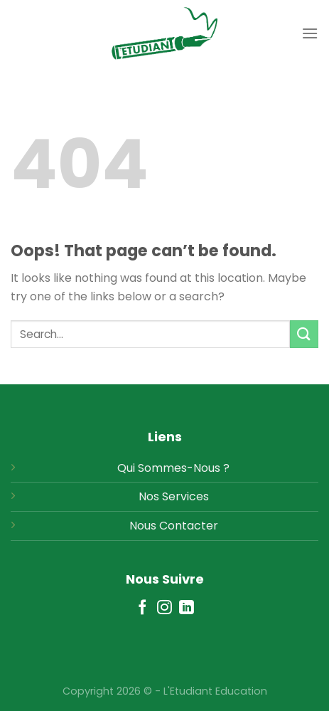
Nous (142, 525)
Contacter (188, 525)
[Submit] (304, 334)
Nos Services (174, 496)
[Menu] (309, 33)
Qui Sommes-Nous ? (173, 468)
